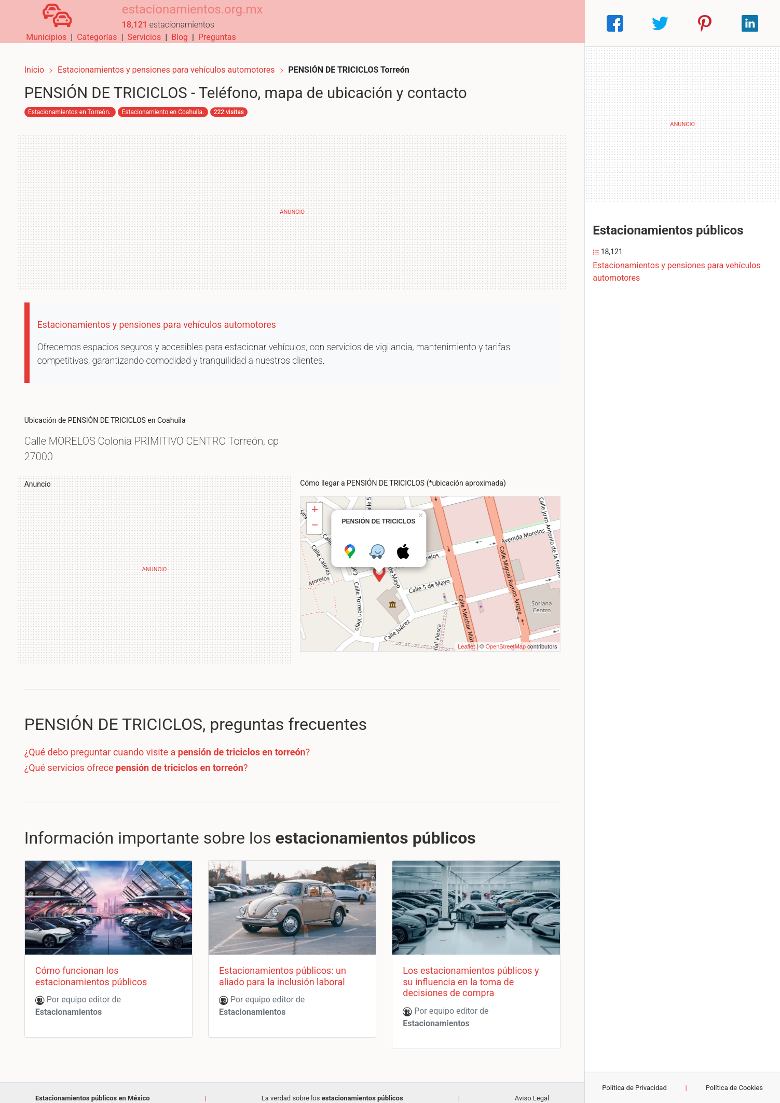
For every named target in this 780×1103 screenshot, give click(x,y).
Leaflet (458, 639)
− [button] (314, 519)
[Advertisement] (292, 205)
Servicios (485, 23)
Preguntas (558, 23)
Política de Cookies (734, 1088)
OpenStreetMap (497, 639)
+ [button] (314, 503)
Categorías (438, 23)
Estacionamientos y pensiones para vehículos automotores (175, 61)
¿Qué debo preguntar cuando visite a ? (176, 744)
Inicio (42, 61)
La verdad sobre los (332, 1088)
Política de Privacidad (634, 1088)
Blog (520, 23)
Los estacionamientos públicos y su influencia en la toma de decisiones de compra (468, 971)
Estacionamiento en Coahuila (170, 104)
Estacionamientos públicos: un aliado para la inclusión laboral (285, 966)
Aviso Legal (532, 1088)
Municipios (387, 23)
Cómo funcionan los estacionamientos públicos (100, 966)
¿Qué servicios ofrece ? (144, 760)
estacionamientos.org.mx (176, 17)
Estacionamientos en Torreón (76, 104)
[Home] (48, 22)
